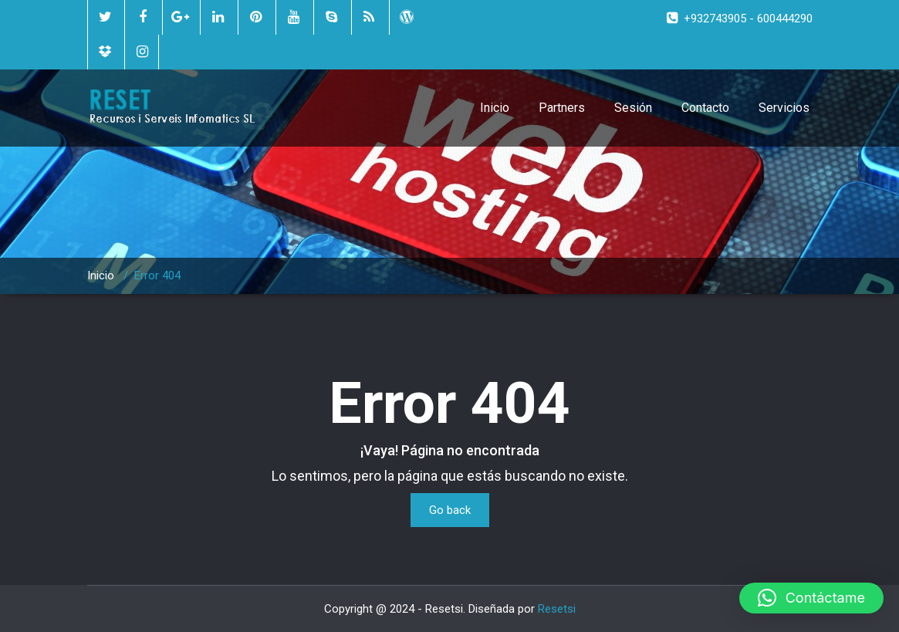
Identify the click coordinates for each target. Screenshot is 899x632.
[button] (811, 598)
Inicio (494, 107)
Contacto (705, 107)
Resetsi (557, 609)
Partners (562, 107)
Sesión (633, 107)
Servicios (784, 107)
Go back (450, 510)
